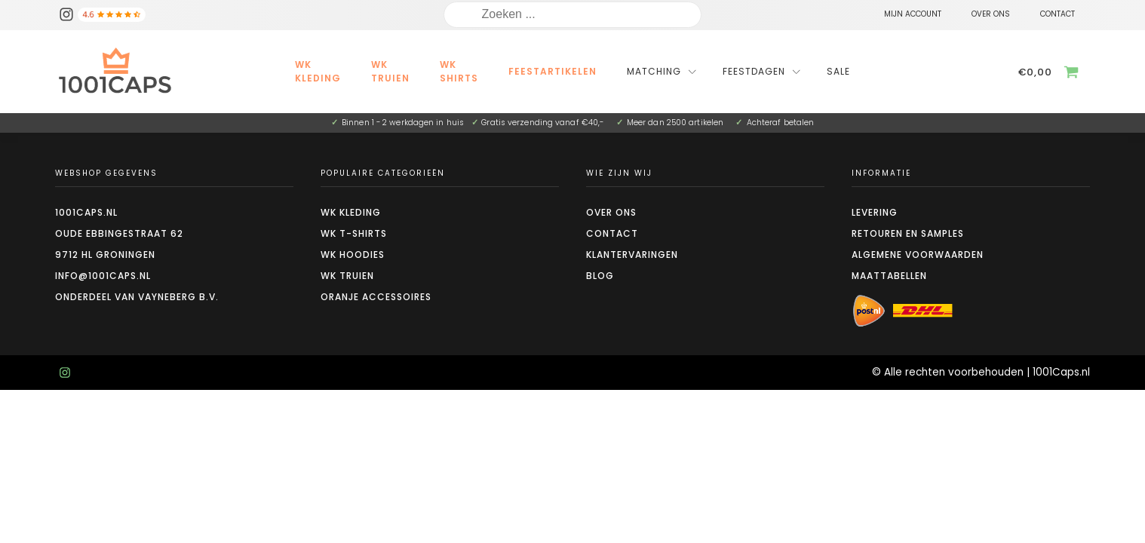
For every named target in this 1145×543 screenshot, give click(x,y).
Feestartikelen (552, 71)
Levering (875, 212)
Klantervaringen (632, 254)
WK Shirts (459, 71)
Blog (600, 275)
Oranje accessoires (376, 296)
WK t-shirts (354, 233)
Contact (612, 233)
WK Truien (390, 71)
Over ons (611, 212)
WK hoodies (353, 254)
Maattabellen (889, 275)
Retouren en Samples (908, 233)
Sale (838, 71)
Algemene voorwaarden (918, 254)
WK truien (347, 275)
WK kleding (318, 71)
